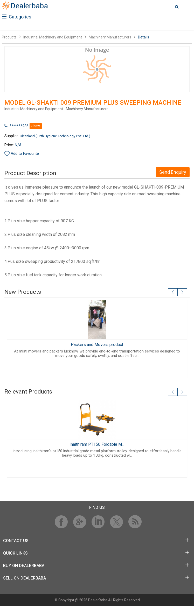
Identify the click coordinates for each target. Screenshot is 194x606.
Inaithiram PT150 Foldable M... (97, 444)
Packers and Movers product (97, 344)
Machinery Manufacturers (110, 37)
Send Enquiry (172, 172)
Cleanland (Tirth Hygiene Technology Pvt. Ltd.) (55, 136)
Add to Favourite (25, 153)
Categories (16, 16)
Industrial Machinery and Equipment (52, 37)
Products (9, 37)
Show (35, 126)
